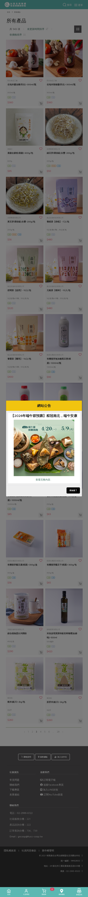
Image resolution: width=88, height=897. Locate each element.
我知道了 (73, 490)
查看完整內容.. (43, 479)
